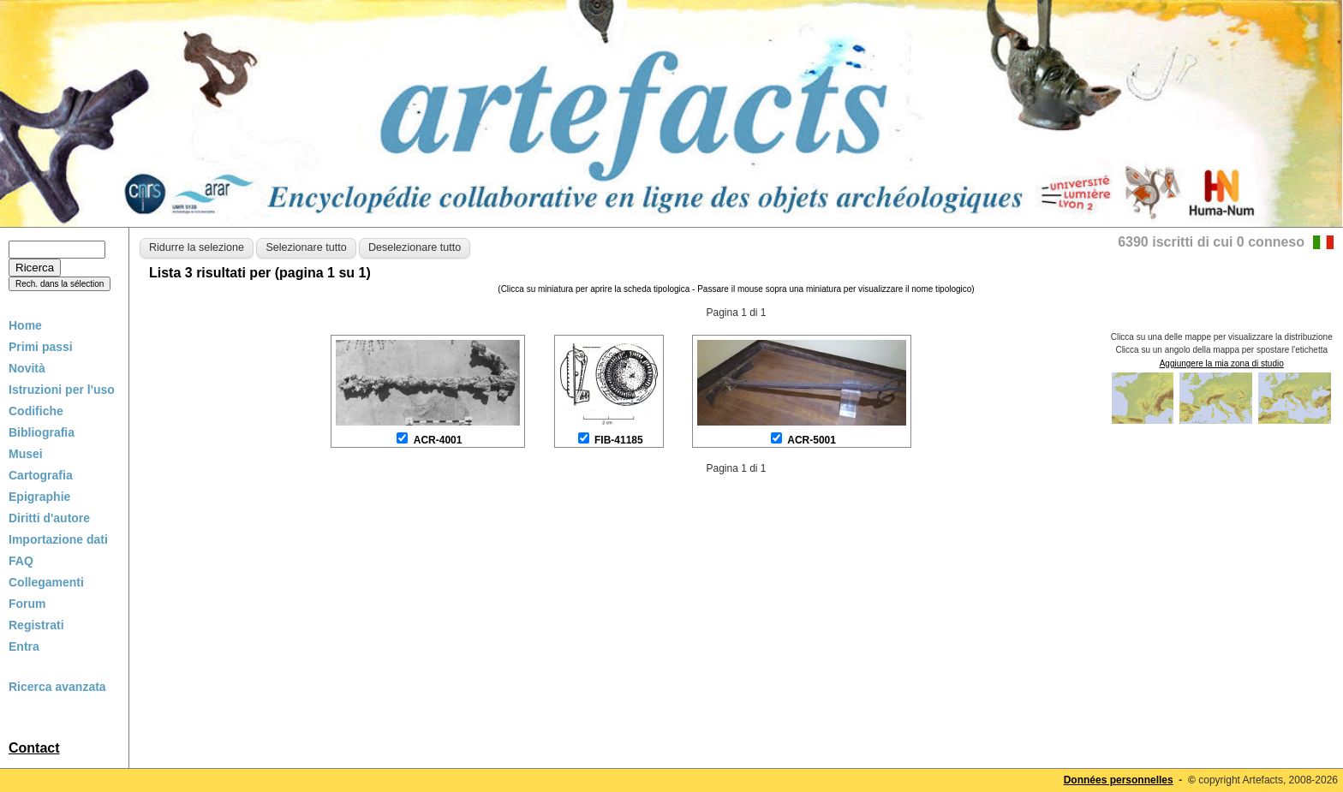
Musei (26, 454)
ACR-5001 (811, 440)
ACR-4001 (438, 440)
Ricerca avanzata (57, 687)
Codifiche (36, 411)
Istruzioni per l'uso (62, 389)
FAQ (21, 561)
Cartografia (41, 475)
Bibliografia (42, 432)
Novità (27, 368)
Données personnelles (1118, 780)
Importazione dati (58, 539)
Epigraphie (39, 496)
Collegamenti (46, 582)
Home (25, 325)
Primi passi (41, 347)
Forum (27, 603)
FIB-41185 (618, 440)
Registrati (36, 625)
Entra (24, 646)
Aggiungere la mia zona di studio (1222, 363)
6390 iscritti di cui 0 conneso (1211, 242)
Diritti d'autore (49, 518)
